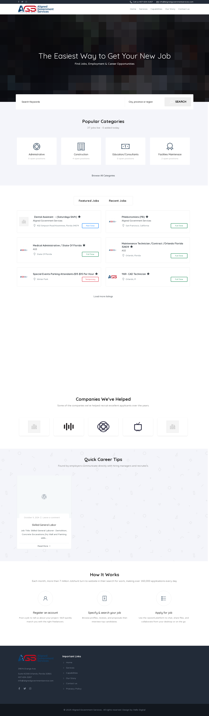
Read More (43, 546)
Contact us (184, 9)
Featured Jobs (89, 200)
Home (133, 9)
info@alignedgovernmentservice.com (35, 681)
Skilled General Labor (44, 524)
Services (143, 9)
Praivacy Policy (74, 688)
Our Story (170, 9)
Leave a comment (51, 518)
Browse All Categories (103, 175)
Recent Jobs (117, 200)
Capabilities (156, 9)
